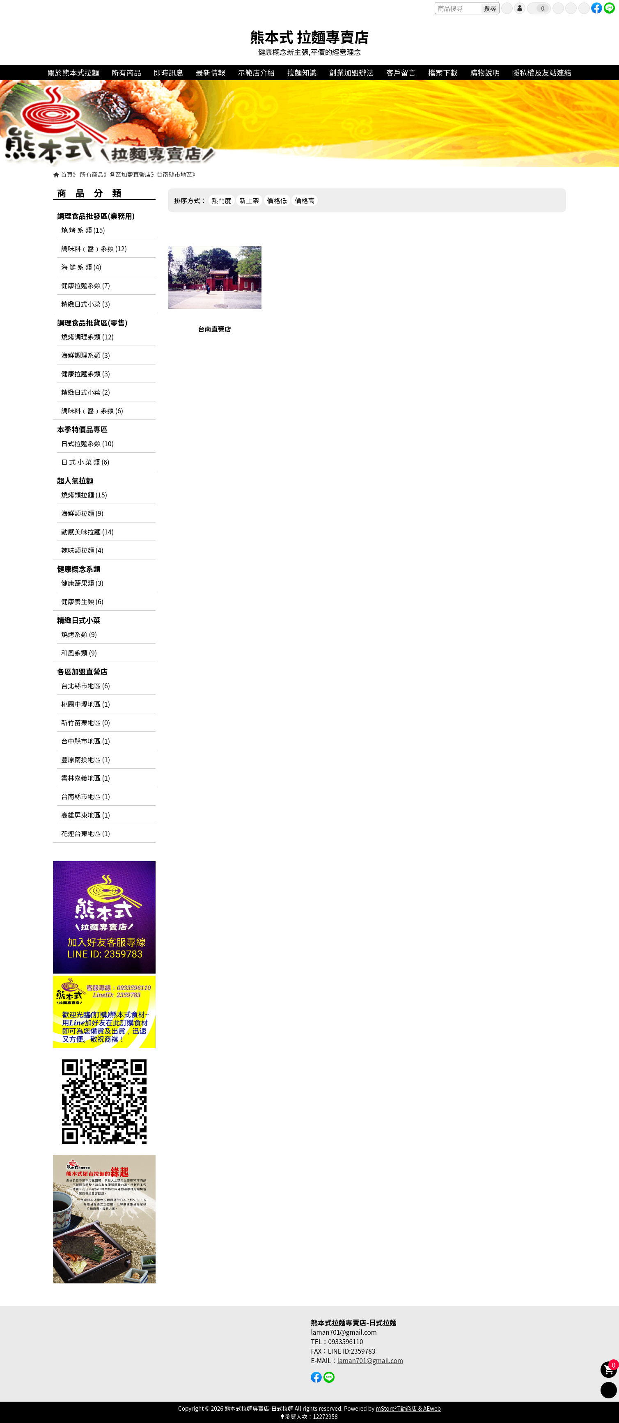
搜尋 (490, 8)
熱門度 (222, 200)
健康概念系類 (79, 569)
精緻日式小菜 (79, 620)
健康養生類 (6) (82, 601)
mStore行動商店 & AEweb (408, 1408)
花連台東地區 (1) (85, 833)
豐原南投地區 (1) (85, 759)
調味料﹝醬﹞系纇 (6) (92, 410)
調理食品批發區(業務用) (96, 216)
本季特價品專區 (82, 429)
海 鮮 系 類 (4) (81, 267)
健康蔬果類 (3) (82, 583)
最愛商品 (571, 8)
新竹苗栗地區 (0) (85, 722)
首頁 (67, 174)
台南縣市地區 (174, 174)
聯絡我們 (584, 8)
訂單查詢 (558, 8)
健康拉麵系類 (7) (85, 285)
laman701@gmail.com (370, 1360)
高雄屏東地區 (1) (85, 815)
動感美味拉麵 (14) (87, 531)
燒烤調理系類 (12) (87, 336)
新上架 (249, 200)
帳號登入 (519, 8)
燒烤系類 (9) (79, 634)
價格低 (277, 200)
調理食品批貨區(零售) (92, 322)
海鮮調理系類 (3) (85, 355)
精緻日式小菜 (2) (85, 392)
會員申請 (507, 8)
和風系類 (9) (79, 653)
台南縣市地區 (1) (85, 796)
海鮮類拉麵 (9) (82, 513)
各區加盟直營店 (130, 174)
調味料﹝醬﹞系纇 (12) (94, 248)
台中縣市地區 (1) (85, 741)
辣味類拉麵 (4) (82, 550)
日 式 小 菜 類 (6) (85, 462)
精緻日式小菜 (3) (85, 304)
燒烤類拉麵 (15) (84, 495)
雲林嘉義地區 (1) (85, 778)
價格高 (304, 200)
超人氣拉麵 (75, 480)
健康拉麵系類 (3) (85, 373)
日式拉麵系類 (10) (87, 443)
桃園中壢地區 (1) (85, 704)
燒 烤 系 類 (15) (83, 230)
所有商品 (92, 174)
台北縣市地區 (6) (85, 685)
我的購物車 (542, 8)
